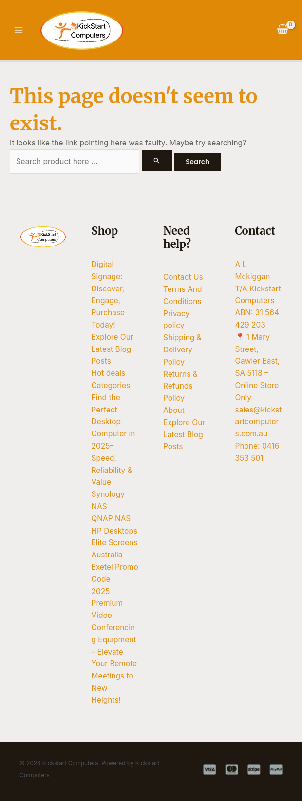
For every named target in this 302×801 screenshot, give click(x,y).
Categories (111, 385)
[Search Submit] (157, 160)
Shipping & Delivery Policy (182, 350)
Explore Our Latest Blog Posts (112, 349)
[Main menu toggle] (18, 30)
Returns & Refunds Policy (180, 386)
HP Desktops (115, 530)
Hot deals (109, 373)
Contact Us (183, 277)
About (174, 410)
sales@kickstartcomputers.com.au (258, 422)
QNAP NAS (111, 518)
